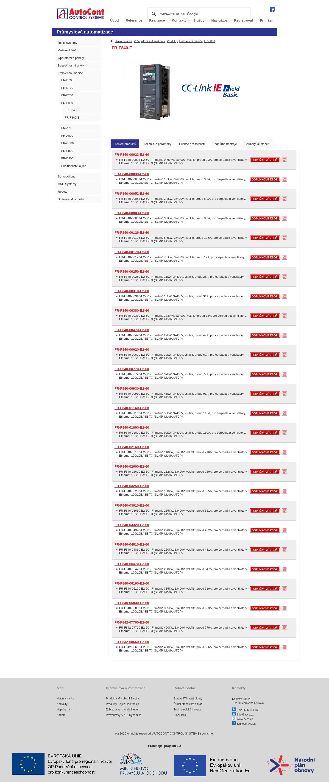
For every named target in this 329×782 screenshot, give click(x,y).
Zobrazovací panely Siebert (122, 709)
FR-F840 (70, 110)
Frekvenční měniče (70, 73)
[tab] (125, 144)
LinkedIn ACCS (244, 723)
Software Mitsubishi (71, 199)
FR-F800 (67, 103)
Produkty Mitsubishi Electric (123, 698)
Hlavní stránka (123, 41)
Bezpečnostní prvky (71, 65)
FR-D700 (67, 80)
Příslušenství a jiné (73, 166)
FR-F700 (67, 95)
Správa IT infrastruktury (188, 698)
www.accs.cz (242, 719)
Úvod (114, 20)
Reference (134, 20)
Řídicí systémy (67, 42)
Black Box (180, 715)
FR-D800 (67, 158)
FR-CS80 (67, 143)
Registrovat (243, 20)
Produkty (172, 41)
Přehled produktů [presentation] (124, 144)
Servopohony (66, 176)
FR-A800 (67, 135)
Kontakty (62, 704)
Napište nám (64, 709)
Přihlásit (266, 20)
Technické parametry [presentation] (157, 144)
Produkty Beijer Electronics (122, 704)
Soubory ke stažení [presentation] (257, 144)
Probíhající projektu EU (164, 746)
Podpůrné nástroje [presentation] (224, 144)
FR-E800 (67, 151)
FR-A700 (67, 128)
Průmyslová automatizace (149, 41)
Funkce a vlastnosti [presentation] (192, 144)
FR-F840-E (72, 117)
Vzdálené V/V (67, 50)
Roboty (62, 191)
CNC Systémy (67, 184)
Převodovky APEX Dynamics (123, 715)
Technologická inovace (187, 709)
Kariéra (61, 715)
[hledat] (198, 14)
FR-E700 (67, 87)
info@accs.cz (243, 714)
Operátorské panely (71, 58)
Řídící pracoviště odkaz (188, 704)
